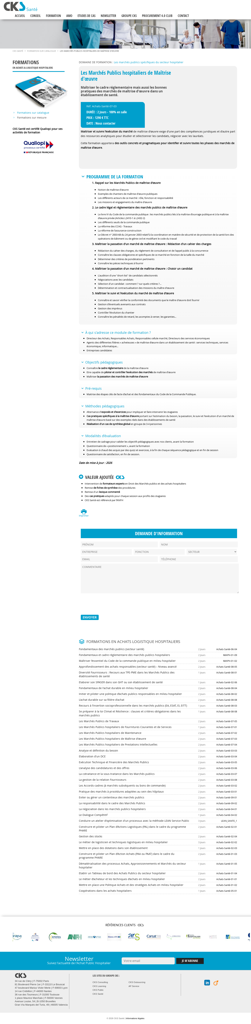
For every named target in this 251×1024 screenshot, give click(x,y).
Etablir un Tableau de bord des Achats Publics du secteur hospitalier (122, 873)
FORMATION (53, 16)
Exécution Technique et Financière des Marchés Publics (114, 762)
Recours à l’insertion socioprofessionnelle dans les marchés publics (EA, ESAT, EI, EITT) (133, 705)
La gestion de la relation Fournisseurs (102, 779)
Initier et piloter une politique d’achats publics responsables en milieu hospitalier (130, 694)
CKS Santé (18, 51)
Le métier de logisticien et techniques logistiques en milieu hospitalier (123, 842)
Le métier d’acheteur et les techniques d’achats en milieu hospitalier (122, 879)
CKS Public (98, 990)
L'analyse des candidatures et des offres (104, 768)
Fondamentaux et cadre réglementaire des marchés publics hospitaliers (124, 655)
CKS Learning (99, 986)
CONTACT (183, 16)
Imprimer (84, 515)
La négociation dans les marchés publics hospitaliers (112, 809)
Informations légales (135, 1018)
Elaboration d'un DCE (92, 756)
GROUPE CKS (129, 16)
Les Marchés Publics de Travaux (99, 721)
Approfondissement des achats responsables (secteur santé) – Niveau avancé (128, 666)
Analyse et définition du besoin (98, 750)
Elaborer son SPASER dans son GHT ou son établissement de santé (121, 682)
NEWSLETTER (108, 16)
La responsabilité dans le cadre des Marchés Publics (112, 803)
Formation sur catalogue (41, 51)
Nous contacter (105, 123)
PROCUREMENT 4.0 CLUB (157, 16)
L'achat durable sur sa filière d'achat (101, 699)
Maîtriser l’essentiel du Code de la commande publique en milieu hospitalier (127, 661)
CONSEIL (35, 16)
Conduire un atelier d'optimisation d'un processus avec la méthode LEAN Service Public (134, 820)
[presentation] (109, 603)
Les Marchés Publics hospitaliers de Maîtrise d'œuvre (112, 738)
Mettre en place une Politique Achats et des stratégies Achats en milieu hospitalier (131, 885)
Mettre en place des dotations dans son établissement (113, 848)
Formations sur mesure (32, 117)
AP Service (134, 986)
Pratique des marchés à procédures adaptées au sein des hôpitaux (121, 791)
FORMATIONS (39, 65)
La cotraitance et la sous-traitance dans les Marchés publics (117, 774)
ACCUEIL (20, 16)
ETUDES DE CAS (86, 16)
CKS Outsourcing (137, 982)
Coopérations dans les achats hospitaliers (105, 890)
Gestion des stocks (90, 836)
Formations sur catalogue (33, 112)
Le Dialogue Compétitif (93, 815)
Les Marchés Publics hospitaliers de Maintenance (110, 733)
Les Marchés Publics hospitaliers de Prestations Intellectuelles (118, 744)
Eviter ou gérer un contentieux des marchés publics (111, 797)
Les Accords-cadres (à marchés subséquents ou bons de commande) (122, 785)
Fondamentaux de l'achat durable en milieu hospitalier (113, 688)
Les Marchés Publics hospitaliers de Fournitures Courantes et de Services (125, 727)
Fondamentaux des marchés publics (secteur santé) (111, 649)
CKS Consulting (100, 982)
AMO (69, 16)
